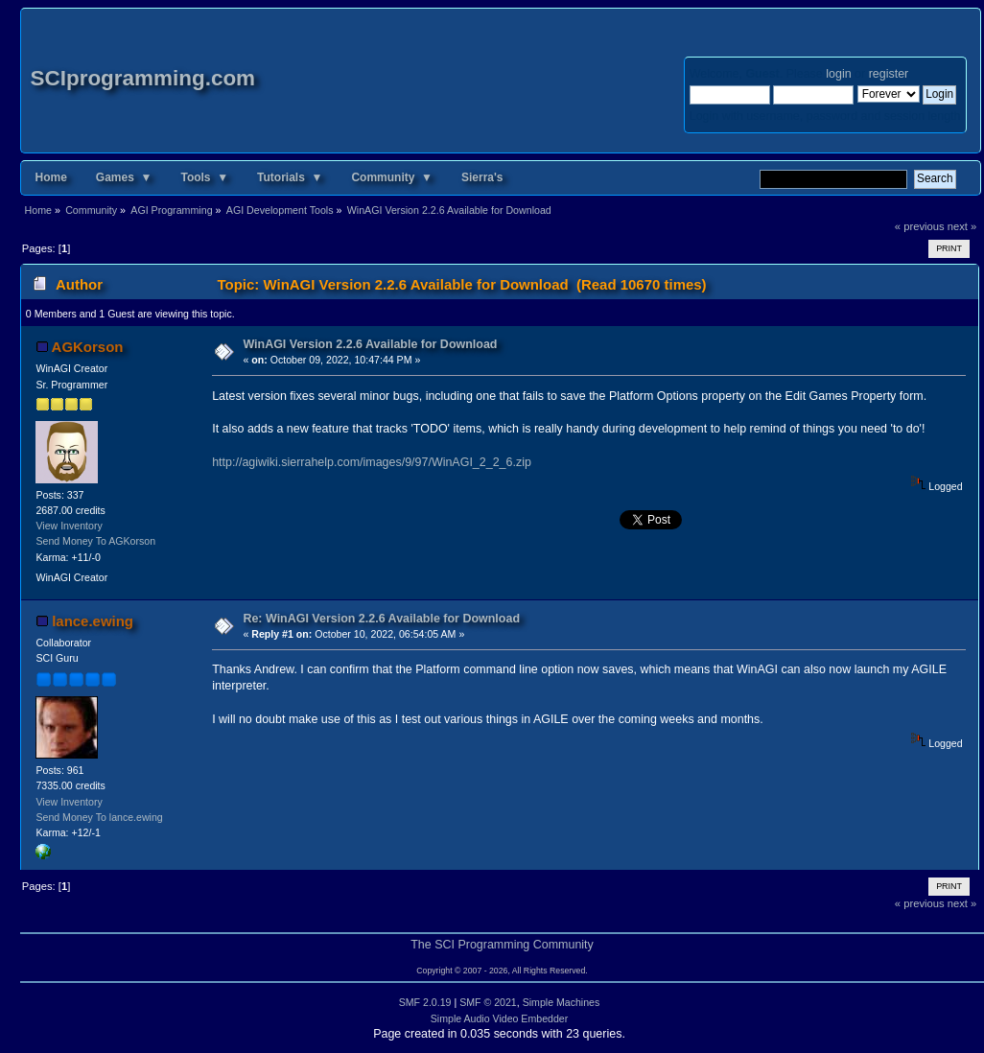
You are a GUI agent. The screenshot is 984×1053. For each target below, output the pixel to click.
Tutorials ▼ (289, 177)
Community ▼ (392, 177)
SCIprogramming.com (143, 78)
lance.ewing (92, 621)
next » (962, 226)
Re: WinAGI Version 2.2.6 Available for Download (381, 618)
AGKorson (88, 347)
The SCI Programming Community (502, 944)
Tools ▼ (204, 177)
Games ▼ (124, 177)
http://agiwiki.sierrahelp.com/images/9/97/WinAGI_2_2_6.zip (371, 462)
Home (51, 177)
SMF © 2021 (488, 1002)
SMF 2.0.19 (425, 1002)
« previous (920, 226)
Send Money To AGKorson (95, 541)
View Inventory (68, 525)
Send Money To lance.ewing (98, 817)
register (888, 74)
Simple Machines (561, 1002)
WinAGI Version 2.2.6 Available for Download (370, 344)
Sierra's (482, 177)
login (838, 74)
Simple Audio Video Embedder (500, 1018)
